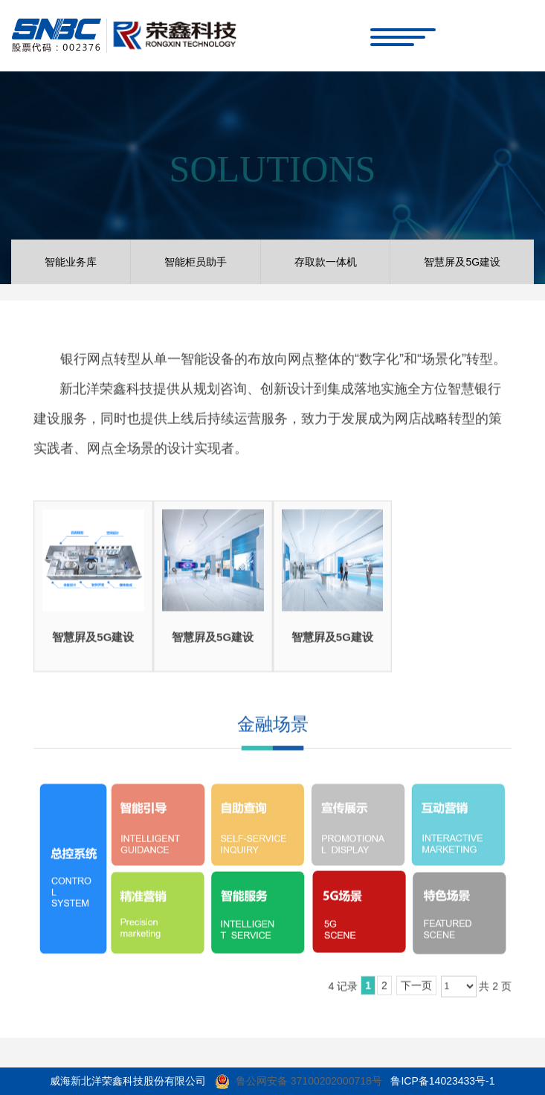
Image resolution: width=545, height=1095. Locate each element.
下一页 (416, 989)
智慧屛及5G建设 (93, 640)
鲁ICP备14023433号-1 (442, 1081)
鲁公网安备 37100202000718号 (309, 1081)
